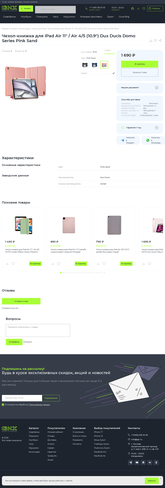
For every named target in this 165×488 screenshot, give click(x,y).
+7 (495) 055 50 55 (97, 8)
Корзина (154, 9)
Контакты (33, 2)
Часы (55, 17)
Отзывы (11, 2)
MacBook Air (99, 459)
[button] (61, 273)
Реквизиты (78, 443)
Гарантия (52, 455)
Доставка (18, 2)
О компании (78, 435)
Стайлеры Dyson (101, 447)
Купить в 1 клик (140, 73)
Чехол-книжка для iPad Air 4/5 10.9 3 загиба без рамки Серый (112, 251)
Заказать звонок (94, 10)
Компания (79, 428)
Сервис (51, 451)
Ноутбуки (26, 17)
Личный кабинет (55, 435)
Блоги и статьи (79, 439)
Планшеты (42, 17)
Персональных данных (39, 405)
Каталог (34, 428)
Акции (50, 463)
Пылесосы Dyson (102, 451)
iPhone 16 (98, 439)
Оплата (26, 2)
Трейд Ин (52, 459)
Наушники (69, 17)
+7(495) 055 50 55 (139, 435)
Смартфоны (9, 17)
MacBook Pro (100, 455)
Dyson (110, 17)
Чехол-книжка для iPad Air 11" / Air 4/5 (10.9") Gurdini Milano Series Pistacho (22, 251)
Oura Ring (124, 17)
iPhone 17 (98, 435)
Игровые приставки (91, 17)
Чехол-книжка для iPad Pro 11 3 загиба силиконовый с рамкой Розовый (68, 251)
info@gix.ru (136, 440)
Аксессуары (34, 455)
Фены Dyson (100, 443)
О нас (4, 2)
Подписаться (50, 399)
